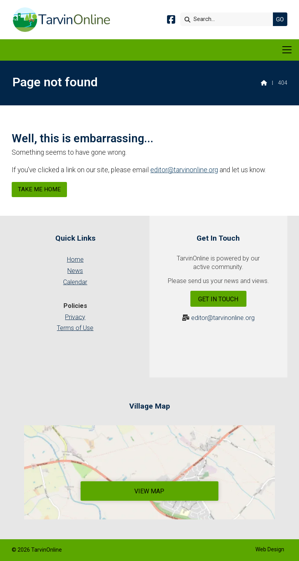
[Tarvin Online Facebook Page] (171, 20)
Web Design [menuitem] (269, 549)
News (75, 270)
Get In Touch (218, 299)
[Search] (228, 19)
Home (75, 259)
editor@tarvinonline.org (184, 170)
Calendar (75, 282)
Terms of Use (75, 328)
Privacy (75, 317)
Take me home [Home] (39, 189)
